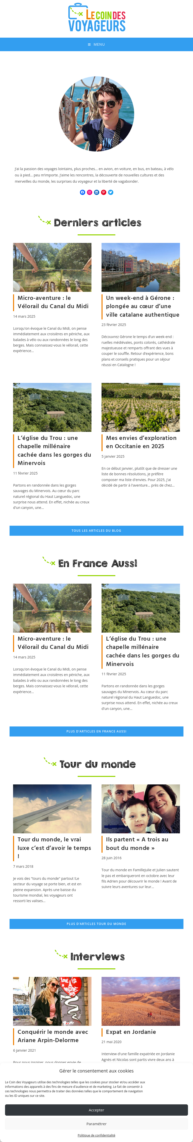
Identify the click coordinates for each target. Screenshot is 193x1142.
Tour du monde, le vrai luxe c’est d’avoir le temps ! (54, 850)
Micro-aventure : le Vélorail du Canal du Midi (53, 304)
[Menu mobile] (96, 45)
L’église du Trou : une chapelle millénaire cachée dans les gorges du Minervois (54, 452)
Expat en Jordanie (131, 1034)
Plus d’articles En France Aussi (96, 733)
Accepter (96, 1109)
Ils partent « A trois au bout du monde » (137, 846)
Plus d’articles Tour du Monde (96, 925)
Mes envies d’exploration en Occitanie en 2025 (141, 444)
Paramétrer (96, 1123)
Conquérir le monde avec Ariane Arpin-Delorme (53, 1038)
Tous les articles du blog (96, 532)
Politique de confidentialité (96, 1135)
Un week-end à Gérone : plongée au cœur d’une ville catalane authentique (143, 308)
